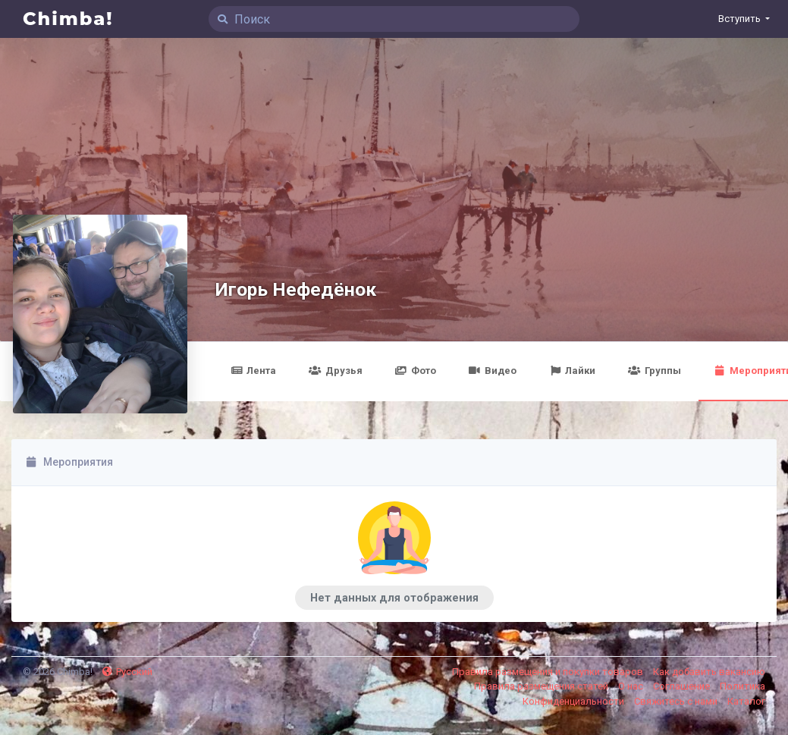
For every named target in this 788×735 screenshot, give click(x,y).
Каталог (746, 701)
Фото (415, 370)
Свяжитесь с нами (677, 701)
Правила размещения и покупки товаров (548, 671)
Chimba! (68, 19)
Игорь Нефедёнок (295, 289)
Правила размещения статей (542, 686)
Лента (253, 370)
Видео (492, 370)
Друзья (335, 370)
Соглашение (682, 686)
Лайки (572, 370)
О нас (631, 686)
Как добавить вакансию (709, 671)
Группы (654, 370)
